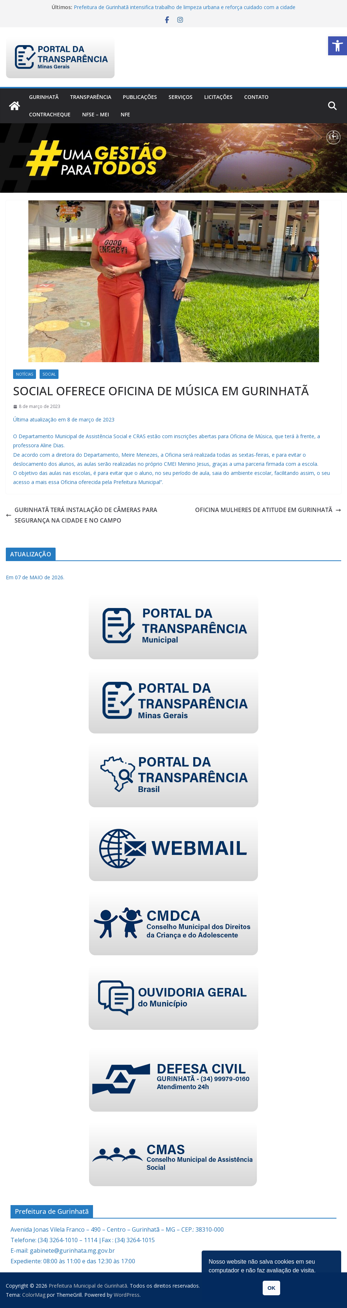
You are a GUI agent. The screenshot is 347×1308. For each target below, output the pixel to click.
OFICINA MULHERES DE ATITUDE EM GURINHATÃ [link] (268, 510)
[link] (337, 45)
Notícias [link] (24, 374)
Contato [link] (256, 96)
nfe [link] (125, 114)
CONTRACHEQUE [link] (49, 114)
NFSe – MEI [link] (95, 114)
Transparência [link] (90, 96)
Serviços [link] (181, 96)
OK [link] (271, 1288)
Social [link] (49, 374)
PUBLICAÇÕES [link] (140, 96)
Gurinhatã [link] (43, 96)
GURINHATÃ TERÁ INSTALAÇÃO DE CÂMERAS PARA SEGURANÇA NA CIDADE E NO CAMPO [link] (81, 515)
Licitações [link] (218, 96)
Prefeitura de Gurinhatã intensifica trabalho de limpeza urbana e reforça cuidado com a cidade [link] (184, 7)
